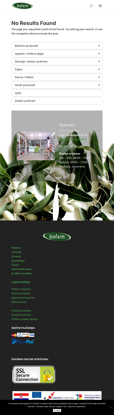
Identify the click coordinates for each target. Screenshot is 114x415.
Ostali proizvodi (58, 85)
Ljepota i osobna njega (58, 53)
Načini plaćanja (20, 293)
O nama (16, 256)
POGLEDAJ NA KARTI (72, 139)
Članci (15, 264)
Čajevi (58, 69)
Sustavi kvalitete (21, 314)
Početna (16, 247)
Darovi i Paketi (58, 77)
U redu (57, 410)
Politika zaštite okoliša (24, 319)
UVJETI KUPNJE (20, 282)
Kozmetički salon (21, 269)
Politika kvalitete (21, 310)
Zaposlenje (18, 260)
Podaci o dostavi (21, 289)
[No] (110, 407)
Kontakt (16, 252)
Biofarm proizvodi (58, 45)
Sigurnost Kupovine (23, 297)
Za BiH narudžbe (21, 273)
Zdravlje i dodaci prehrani (58, 61)
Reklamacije (18, 302)
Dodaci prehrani (25, 101)
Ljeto (18, 93)
